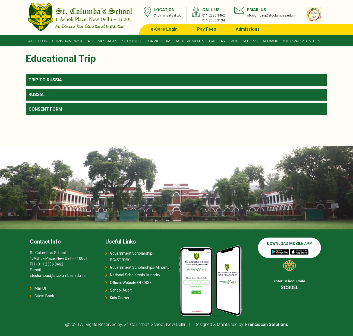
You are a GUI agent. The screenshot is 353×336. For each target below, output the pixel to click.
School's (131, 41)
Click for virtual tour (168, 15)
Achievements (189, 41)
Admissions (248, 29)
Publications (244, 41)
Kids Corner (120, 298)
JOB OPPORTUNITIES (301, 41)
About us (37, 41)
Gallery (217, 41)
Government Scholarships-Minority (139, 267)
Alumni (270, 41)
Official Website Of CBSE (131, 282)
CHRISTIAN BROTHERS (72, 41)
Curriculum (158, 41)
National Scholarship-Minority (135, 275)
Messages (107, 41)
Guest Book (44, 296)
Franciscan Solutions (266, 324)
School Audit (121, 290)
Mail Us (40, 288)
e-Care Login (164, 29)
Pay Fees (206, 29)
